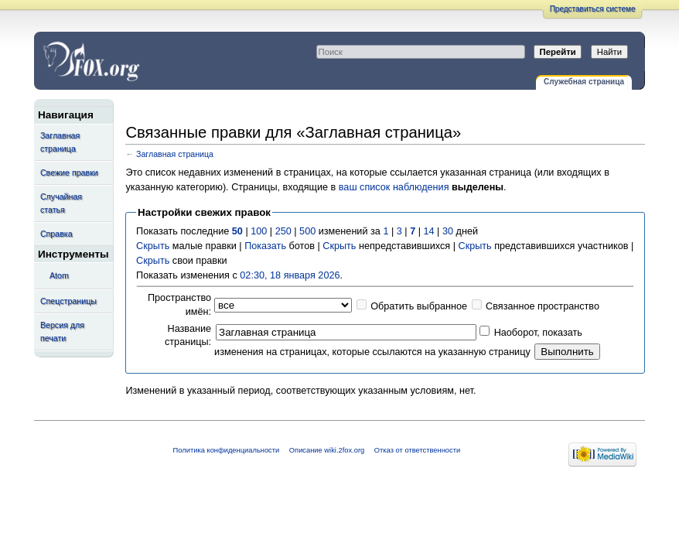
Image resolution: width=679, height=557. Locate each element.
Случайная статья (61, 203)
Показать (265, 246)
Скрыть (152, 246)
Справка (56, 233)
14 (429, 231)
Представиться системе (593, 9)
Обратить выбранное (418, 306)
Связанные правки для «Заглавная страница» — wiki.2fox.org (166, 60)
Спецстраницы (68, 301)
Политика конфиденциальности (226, 450)
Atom (59, 275)
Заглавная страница (60, 142)
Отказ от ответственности (417, 450)
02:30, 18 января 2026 (290, 275)
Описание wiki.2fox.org (326, 450)
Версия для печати (62, 331)
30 (447, 231)
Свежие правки (69, 172)
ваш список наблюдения (394, 187)
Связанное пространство (542, 306)
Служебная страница (584, 81)
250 (283, 231)
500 (307, 231)
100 (259, 231)
